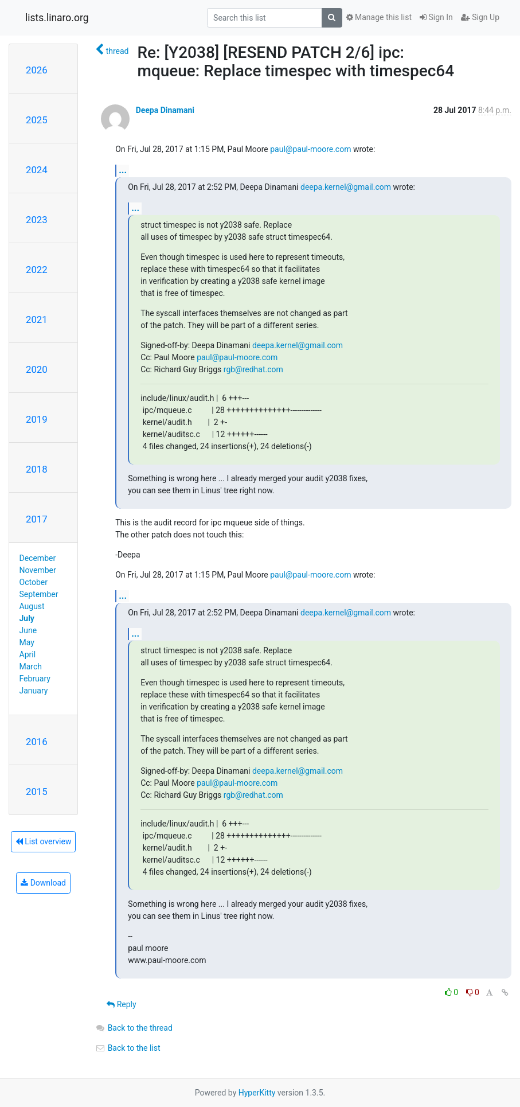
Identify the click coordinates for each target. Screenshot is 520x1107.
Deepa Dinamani (165, 110)
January (33, 690)
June (28, 630)
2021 (37, 319)
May (26, 642)
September (38, 594)
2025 (37, 120)
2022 (37, 269)
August (32, 606)
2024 (37, 170)
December (37, 558)
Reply (121, 1004)
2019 (37, 419)
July (26, 618)
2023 (37, 219)
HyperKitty (257, 1092)
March (30, 666)
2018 (37, 469)
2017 (37, 519)
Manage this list (379, 17)
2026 (37, 70)
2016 (37, 741)
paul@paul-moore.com (310, 149)
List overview (43, 841)
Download (43, 882)
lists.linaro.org (57, 18)
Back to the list (127, 1048)
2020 (37, 369)
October (33, 582)
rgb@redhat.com (253, 369)
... (123, 170)
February (34, 678)
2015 (37, 791)
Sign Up (480, 17)
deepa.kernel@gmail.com (345, 187)
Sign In (436, 17)
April (27, 654)
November (37, 570)
